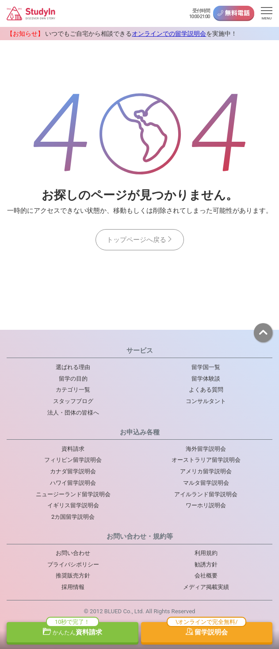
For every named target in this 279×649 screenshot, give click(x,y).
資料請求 (72, 632)
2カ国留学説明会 (73, 516)
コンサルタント (206, 401)
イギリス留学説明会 (73, 505)
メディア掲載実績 (206, 587)
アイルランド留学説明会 (205, 494)
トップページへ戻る (140, 240)
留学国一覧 (205, 367)
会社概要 (206, 575)
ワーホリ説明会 (206, 505)
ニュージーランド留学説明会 (73, 494)
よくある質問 (206, 389)
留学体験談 (205, 378)
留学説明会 (207, 632)
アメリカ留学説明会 (206, 471)
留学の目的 (73, 378)
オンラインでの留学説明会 (169, 33)
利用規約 (206, 553)
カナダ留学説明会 (73, 471)
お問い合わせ (73, 553)
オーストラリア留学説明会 (206, 460)
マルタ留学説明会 (206, 482)
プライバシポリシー (73, 564)
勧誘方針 (206, 564)
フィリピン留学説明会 (73, 460)
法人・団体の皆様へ (73, 412)
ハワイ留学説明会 (73, 482)
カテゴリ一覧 (73, 389)
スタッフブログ (73, 401)
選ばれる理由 (73, 367)
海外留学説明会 (206, 448)
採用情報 (72, 587)
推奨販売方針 (73, 575)
